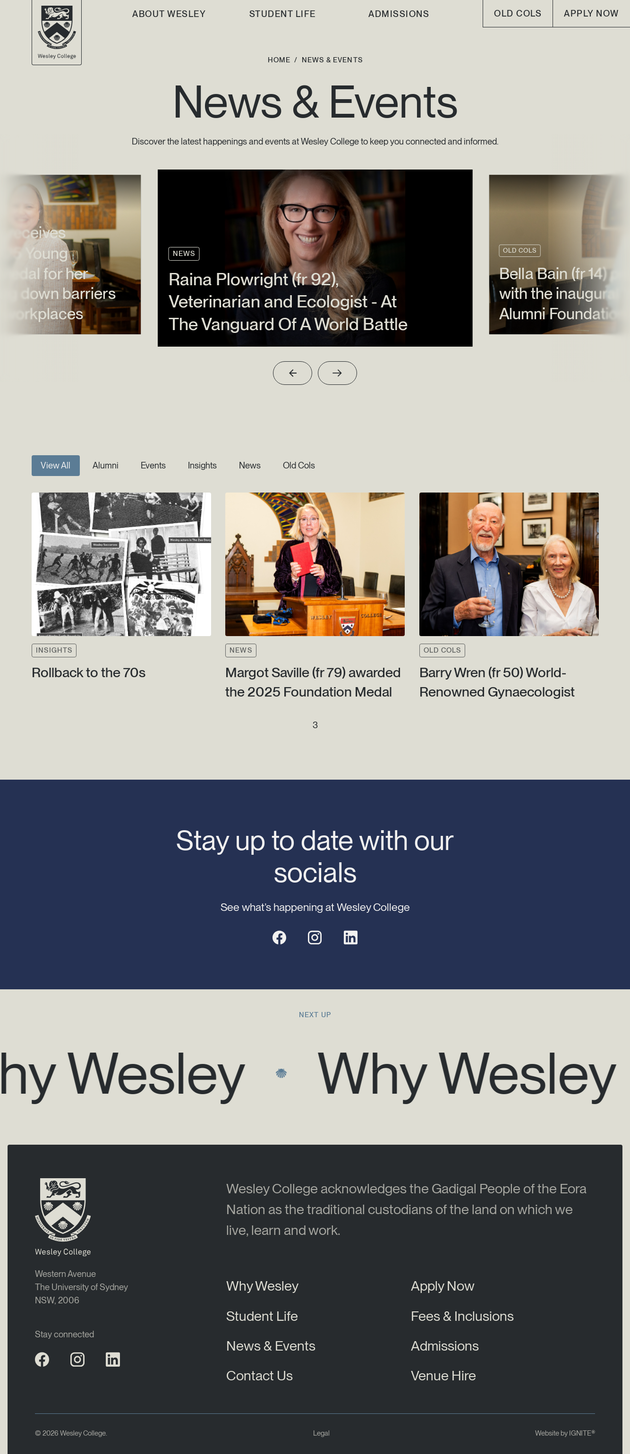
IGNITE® (582, 1433)
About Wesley (169, 14)
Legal (321, 1433)
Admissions (398, 14)
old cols (518, 13)
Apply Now (591, 13)
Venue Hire (443, 1375)
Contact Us (259, 1375)
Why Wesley (262, 1285)
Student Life (282, 14)
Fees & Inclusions (462, 1316)
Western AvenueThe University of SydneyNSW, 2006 (81, 1286)
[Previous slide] (292, 373)
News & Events (270, 1345)
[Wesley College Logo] (57, 33)
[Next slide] (337, 373)
